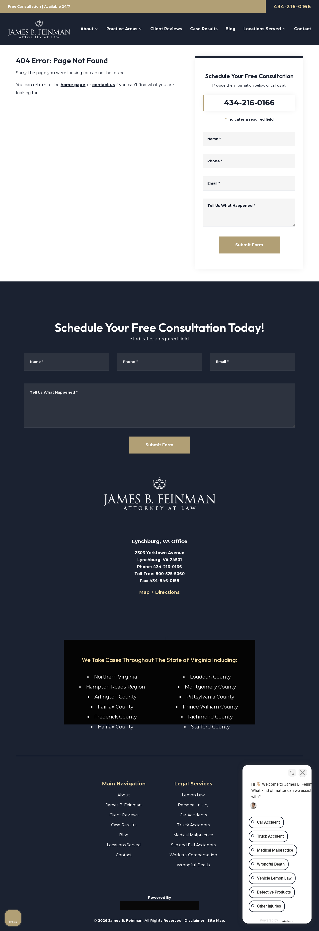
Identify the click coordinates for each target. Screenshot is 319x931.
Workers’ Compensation (193, 855)
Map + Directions (159, 592)
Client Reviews (123, 815)
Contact (124, 855)
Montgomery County (210, 687)
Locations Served (124, 845)
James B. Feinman (124, 805)
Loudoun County (210, 677)
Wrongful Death (193, 865)
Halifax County (115, 727)
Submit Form (249, 244)
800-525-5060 (170, 573)
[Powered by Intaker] (276, 920)
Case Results (123, 825)
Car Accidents (193, 815)
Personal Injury (193, 805)
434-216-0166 (292, 6)
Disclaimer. (194, 920)
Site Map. (216, 920)
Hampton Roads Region (115, 687)
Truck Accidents (193, 825)
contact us (103, 84)
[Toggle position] (292, 771)
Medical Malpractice (193, 835)
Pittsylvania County (210, 697)
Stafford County (210, 727)
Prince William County (210, 707)
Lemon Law (193, 795)
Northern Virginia (115, 677)
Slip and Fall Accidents (193, 845)
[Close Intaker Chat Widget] (303, 771)
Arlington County (115, 697)
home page (73, 84)
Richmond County (210, 717)
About (123, 795)
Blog (124, 835)
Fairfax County (115, 707)
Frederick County (115, 717)
